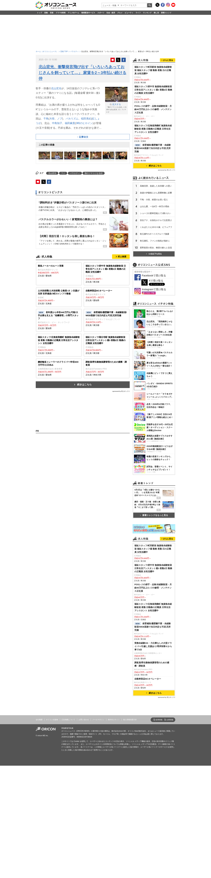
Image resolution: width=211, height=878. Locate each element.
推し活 (156, 13)
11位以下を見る (154, 289)
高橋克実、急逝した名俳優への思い (156, 221)
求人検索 (122, 256)
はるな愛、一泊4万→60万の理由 (154, 242)
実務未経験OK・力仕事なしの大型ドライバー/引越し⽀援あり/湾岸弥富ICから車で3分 (153, 758)
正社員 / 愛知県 (59, 270)
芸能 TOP (64, 51)
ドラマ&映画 (60, 13)
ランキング (147, 13)
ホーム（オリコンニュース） (47, 51)
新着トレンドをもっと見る (154, 590)
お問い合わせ (84, 832)
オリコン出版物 (52, 832)
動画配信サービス (88, 13)
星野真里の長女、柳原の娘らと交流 (156, 283)
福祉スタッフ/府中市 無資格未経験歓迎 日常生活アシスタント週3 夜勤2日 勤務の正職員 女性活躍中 (153, 125)
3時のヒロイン (84, 123)
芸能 (46, 13)
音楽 (51, 13)
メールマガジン (98, 832)
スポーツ (100, 13)
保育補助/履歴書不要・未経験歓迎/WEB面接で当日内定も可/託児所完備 (152, 183)
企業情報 (169, 832)
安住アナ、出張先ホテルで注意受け (156, 256)
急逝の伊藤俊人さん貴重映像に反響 (156, 228)
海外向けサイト (114, 832)
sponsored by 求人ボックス (121, 391)
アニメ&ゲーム (73, 13)
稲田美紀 (86, 118)
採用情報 (159, 832)
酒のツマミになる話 (94, 173)
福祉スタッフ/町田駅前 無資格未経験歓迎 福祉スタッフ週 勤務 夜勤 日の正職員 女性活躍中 (153, 105)
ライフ (138, 13)
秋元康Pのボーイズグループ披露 (154, 269)
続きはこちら (84, 384)
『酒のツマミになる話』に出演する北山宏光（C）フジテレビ (116, 108)
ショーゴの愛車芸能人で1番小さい (155, 249)
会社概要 (39, 832)
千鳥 (46, 118)
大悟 (52, 118)
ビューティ (129, 13)
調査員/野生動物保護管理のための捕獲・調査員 (151, 777)
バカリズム (72, 118)
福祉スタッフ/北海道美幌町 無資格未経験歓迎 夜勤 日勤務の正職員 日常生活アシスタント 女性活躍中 (153, 164)
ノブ (59, 118)
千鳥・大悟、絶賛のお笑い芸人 (154, 235)
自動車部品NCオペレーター (147, 791)
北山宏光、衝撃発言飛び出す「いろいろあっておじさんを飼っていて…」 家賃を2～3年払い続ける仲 (82, 73)
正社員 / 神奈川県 (107, 368)
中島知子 (57, 123)
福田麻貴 (70, 123)
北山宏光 (56, 88)
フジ (63, 173)
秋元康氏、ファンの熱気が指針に (155, 276)
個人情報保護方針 (130, 832)
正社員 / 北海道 (59, 297)
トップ (39, 13)
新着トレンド (166, 13)
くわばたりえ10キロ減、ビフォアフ (156, 263)
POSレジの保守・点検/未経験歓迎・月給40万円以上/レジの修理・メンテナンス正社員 (153, 144)
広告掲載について (68, 832)
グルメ (119, 13)
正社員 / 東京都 (107, 273)
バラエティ (74, 51)
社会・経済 (110, 13)
